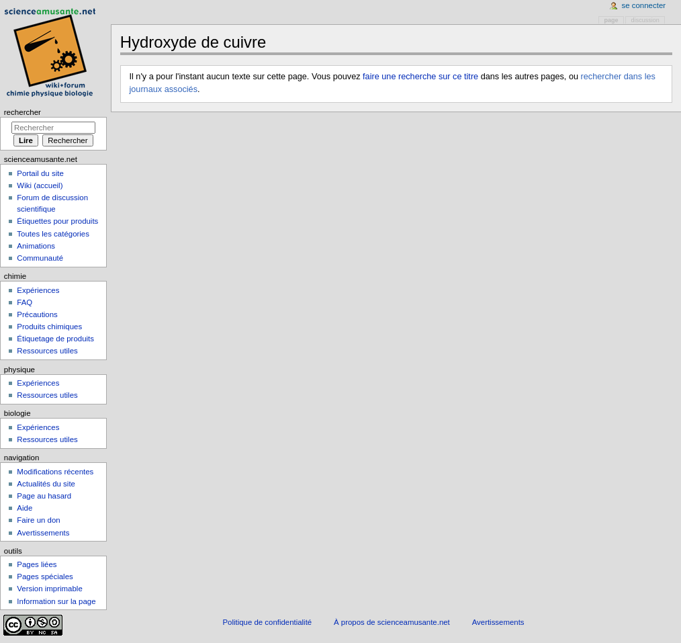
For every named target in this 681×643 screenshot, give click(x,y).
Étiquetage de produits (55, 339)
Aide (24, 508)
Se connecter (644, 5)
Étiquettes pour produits (57, 221)
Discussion (645, 20)
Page (611, 20)
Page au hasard (44, 496)
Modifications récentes (55, 472)
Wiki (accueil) (39, 185)
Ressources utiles (47, 351)
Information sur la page (56, 601)
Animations (36, 246)
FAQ (24, 302)
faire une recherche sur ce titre (420, 76)
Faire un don (38, 520)
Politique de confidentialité (267, 622)
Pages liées (36, 564)
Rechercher (22, 112)
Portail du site (40, 173)
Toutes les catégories (53, 234)
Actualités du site (46, 484)
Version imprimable (49, 589)
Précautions (37, 314)
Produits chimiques (49, 327)
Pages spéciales (45, 576)
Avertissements (43, 533)
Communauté (40, 258)
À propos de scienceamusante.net (392, 622)
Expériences (38, 290)
